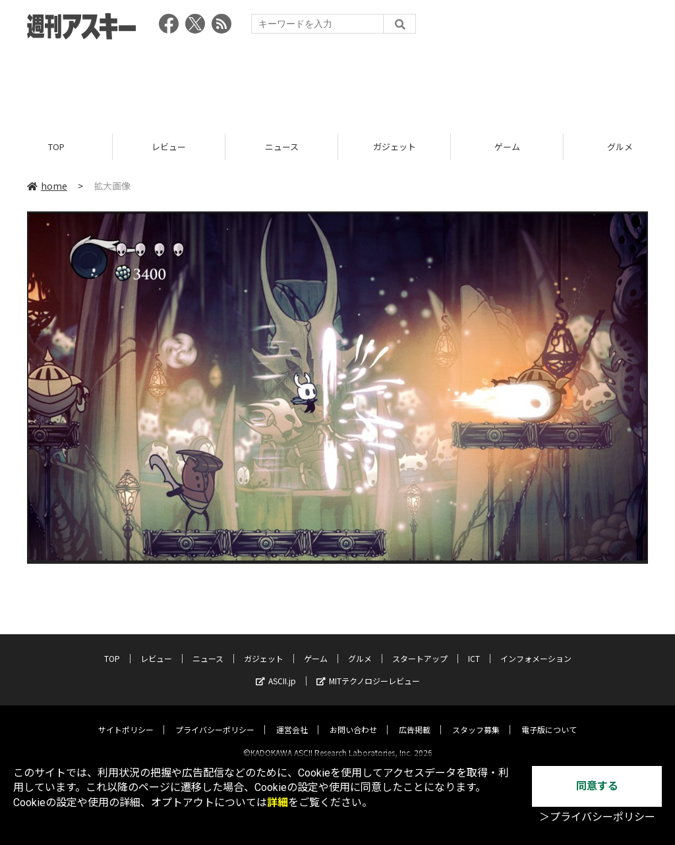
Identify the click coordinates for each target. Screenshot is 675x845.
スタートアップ (420, 647)
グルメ (360, 647)
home (47, 185)
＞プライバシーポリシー (597, 817)
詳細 (277, 802)
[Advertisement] (337, 82)
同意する (597, 786)
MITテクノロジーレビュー (368, 669)
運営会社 (292, 718)
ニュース (282, 146)
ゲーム (507, 146)
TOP (56, 146)
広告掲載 (414, 718)
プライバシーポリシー (214, 718)
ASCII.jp (276, 669)
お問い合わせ (353, 718)
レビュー (169, 146)
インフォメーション (536, 647)
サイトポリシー (126, 718)
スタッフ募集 (476, 718)
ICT (474, 647)
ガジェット (394, 146)
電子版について (549, 718)
